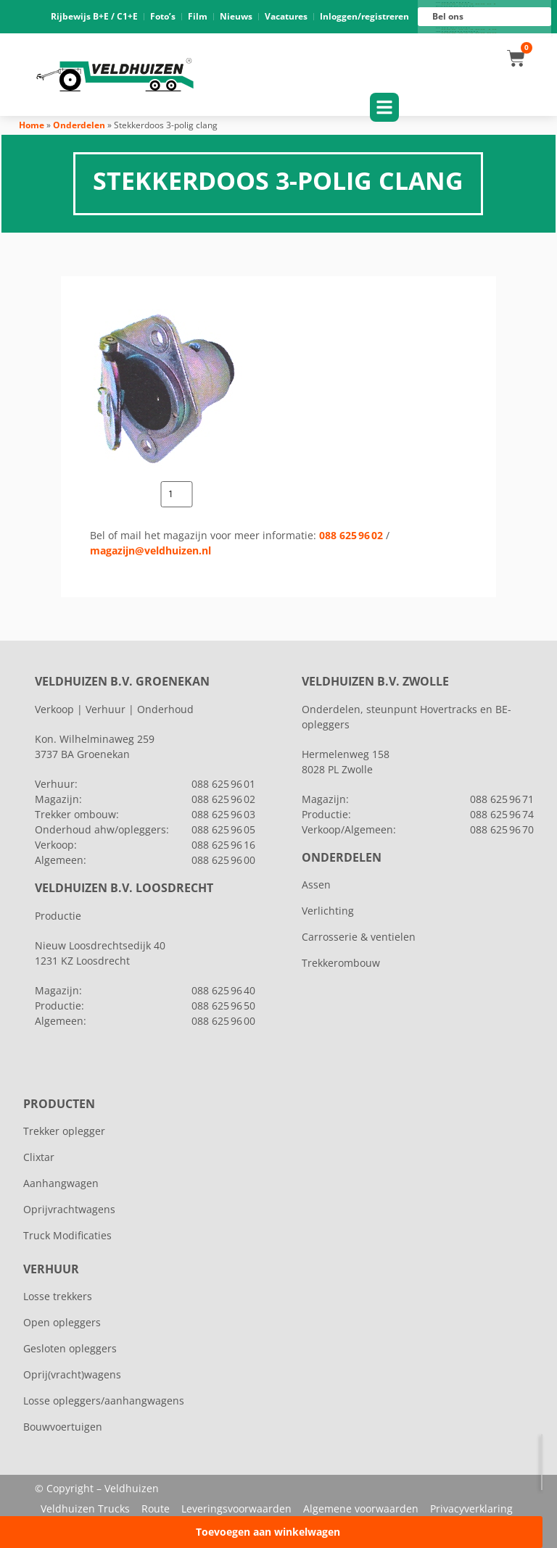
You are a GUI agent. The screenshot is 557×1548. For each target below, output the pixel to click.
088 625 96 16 (469, 29)
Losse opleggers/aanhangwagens (103, 1400)
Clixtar (38, 1157)
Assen (316, 884)
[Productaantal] (176, 494)
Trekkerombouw (341, 963)
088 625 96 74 (502, 814)
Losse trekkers (57, 1296)
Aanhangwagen (61, 1183)
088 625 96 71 (502, 799)
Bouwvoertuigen (62, 1426)
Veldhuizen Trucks (85, 1508)
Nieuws (236, 16)
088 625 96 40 (223, 990)
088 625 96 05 (223, 829)
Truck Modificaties (67, 1235)
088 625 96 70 (502, 829)
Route (155, 1508)
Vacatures (286, 16)
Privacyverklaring (471, 1508)
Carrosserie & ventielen (359, 937)
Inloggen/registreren (364, 16)
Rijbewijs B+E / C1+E (94, 16)
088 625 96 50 (223, 1005)
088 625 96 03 (223, 814)
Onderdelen (79, 125)
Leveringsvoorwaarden (236, 1508)
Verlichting (328, 910)
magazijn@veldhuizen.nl (150, 550)
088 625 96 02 (351, 535)
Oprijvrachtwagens (69, 1209)
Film (197, 16)
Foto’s (163, 16)
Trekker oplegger (64, 1131)
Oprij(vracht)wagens (72, 1374)
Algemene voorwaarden (360, 1508)
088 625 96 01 (469, 4)
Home (31, 125)
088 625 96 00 (469, 33)
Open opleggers (62, 1322)
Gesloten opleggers (70, 1348)
